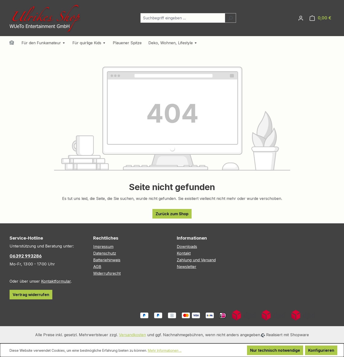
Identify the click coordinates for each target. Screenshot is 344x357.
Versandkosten (132, 334)
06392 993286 (26, 255)
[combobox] (182, 18)
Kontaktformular (56, 281)
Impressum (103, 246)
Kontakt (184, 253)
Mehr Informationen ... (165, 350)
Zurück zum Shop (172, 213)
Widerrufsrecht (107, 273)
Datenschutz (104, 253)
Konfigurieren (321, 350)
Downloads (187, 246)
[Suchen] (230, 18)
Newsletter (186, 266)
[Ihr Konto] (300, 18)
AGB (97, 266)
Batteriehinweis (106, 260)
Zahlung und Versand (196, 260)
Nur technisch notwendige (275, 350)
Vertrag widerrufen (31, 294)
